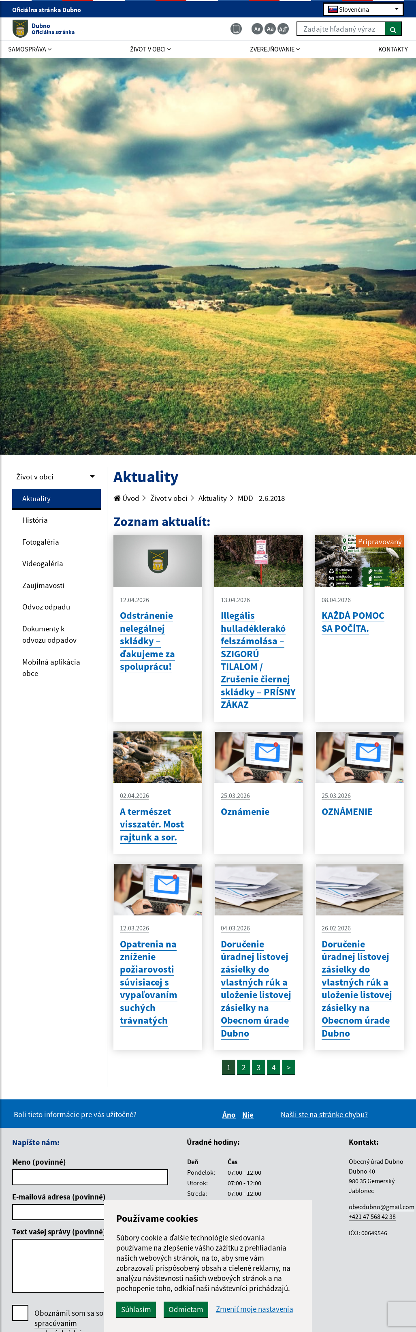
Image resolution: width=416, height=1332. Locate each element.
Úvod (126, 498)
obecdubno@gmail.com (381, 1207)
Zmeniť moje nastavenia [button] (254, 1309)
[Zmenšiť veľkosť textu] (257, 28)
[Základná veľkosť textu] (270, 28)
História (35, 520)
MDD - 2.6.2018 (261, 498)
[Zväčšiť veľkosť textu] (283, 28)
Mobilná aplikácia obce (51, 667)
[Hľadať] (393, 28)
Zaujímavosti (43, 585)
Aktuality (36, 498)
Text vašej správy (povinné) (59, 1231)
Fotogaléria (40, 542)
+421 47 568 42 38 (372, 1216)
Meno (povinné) (39, 1162)
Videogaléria (42, 563)
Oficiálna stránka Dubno (50, 10)
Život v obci (34, 476)
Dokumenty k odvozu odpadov (49, 634)
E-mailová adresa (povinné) (59, 1197)
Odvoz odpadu (46, 606)
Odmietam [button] (186, 1309)
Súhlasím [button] (136, 1309)
